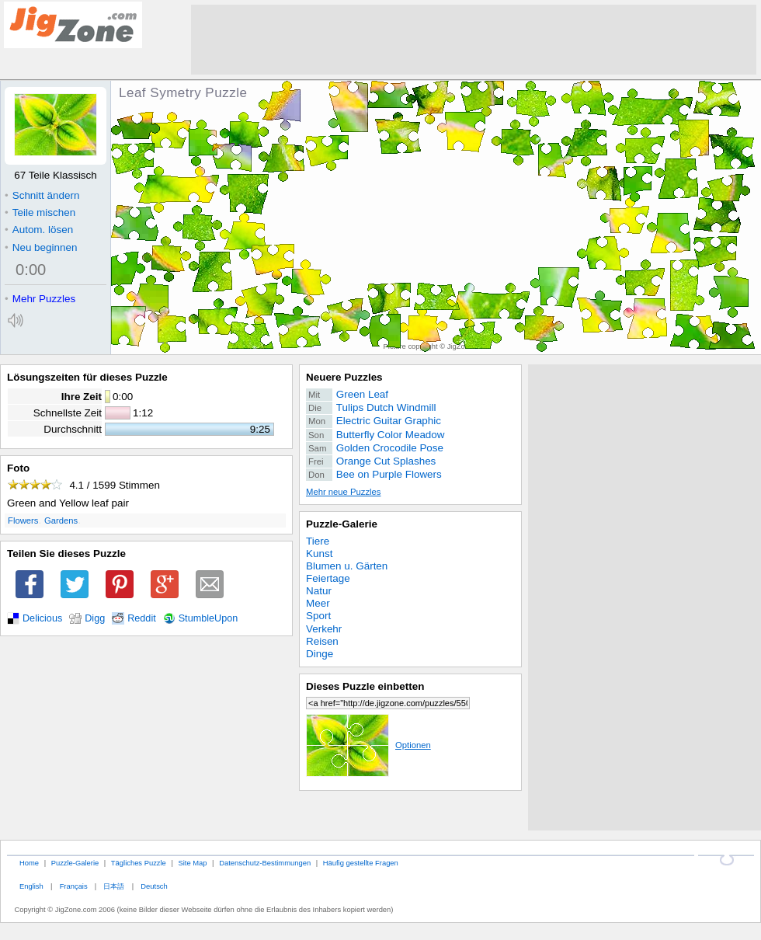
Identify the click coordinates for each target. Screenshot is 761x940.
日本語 (113, 886)
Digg (95, 618)
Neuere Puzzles (344, 377)
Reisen (322, 641)
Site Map (192, 862)
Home (29, 862)
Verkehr (324, 629)
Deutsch (154, 886)
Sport (318, 615)
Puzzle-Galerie (341, 524)
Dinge (319, 654)
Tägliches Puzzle (138, 862)
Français (74, 886)
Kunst (319, 553)
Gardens (61, 520)
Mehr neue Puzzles (343, 491)
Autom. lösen (39, 229)
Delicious (42, 618)
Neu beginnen (41, 247)
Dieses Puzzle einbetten (365, 686)
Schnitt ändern (42, 195)
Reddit (141, 618)
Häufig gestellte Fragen (360, 862)
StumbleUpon (208, 618)
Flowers (23, 520)
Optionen (368, 745)
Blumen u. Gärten (346, 566)
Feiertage (328, 578)
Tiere (317, 541)
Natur (319, 591)
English (31, 886)
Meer (318, 603)
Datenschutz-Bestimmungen (265, 862)
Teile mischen (40, 212)
